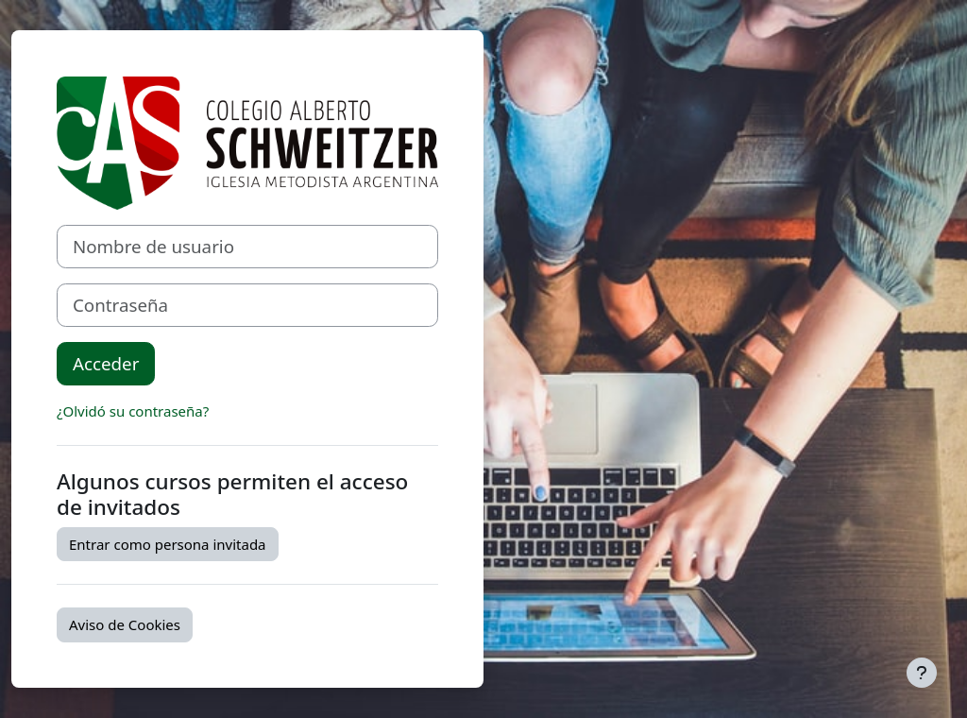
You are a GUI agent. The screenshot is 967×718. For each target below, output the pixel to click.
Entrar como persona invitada (167, 544)
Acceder (106, 363)
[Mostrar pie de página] (922, 673)
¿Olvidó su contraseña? (133, 411)
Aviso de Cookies (124, 624)
